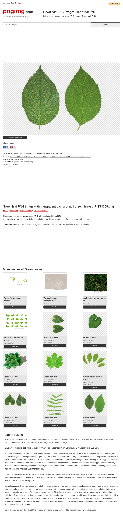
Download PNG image (15, 137)
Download (15, 307)
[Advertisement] (61, 46)
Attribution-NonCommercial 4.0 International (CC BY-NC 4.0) (37, 153)
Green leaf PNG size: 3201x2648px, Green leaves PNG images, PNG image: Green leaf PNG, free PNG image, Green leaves (50, 157)
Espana (20, 3)
